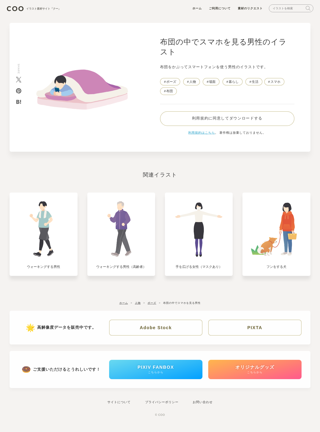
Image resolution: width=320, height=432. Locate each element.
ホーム (195, 9)
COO (37, 9)
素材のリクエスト (248, 9)
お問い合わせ (203, 407)
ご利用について (217, 9)
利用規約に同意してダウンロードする (227, 121)
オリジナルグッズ (254, 373)
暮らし (234, 83)
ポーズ (171, 83)
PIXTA (254, 330)
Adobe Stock (156, 330)
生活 (255, 83)
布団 (169, 92)
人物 (192, 83)
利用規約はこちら (201, 135)
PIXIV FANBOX (156, 373)
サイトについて (119, 407)
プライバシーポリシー (161, 407)
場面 (212, 83)
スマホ (276, 83)
